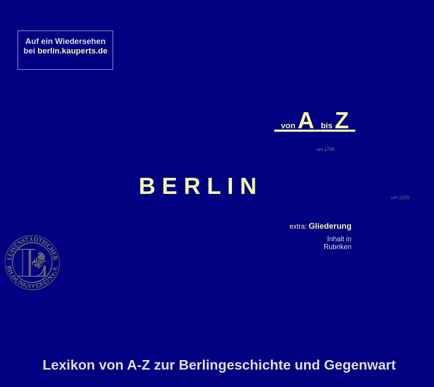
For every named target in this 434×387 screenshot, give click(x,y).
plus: (317, 197)
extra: (320, 160)
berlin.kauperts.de (72, 50)
